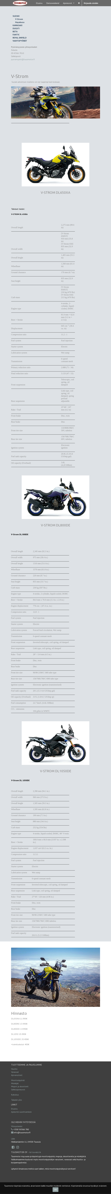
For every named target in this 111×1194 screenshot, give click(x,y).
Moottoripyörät (18, 1080)
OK (55, 1189)
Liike (13, 1138)
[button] (79, 3)
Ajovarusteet (16, 1075)
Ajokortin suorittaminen (21, 1112)
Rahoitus (15, 1094)
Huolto (14, 1069)
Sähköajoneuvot (18, 1089)
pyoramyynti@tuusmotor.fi (23, 59)
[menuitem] (39, 3)
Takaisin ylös (16, 1100)
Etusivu (14, 1108)
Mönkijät (15, 1083)
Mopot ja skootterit (19, 1086)
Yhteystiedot (16, 1126)
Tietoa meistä (35, 1152)
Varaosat (15, 1072)
